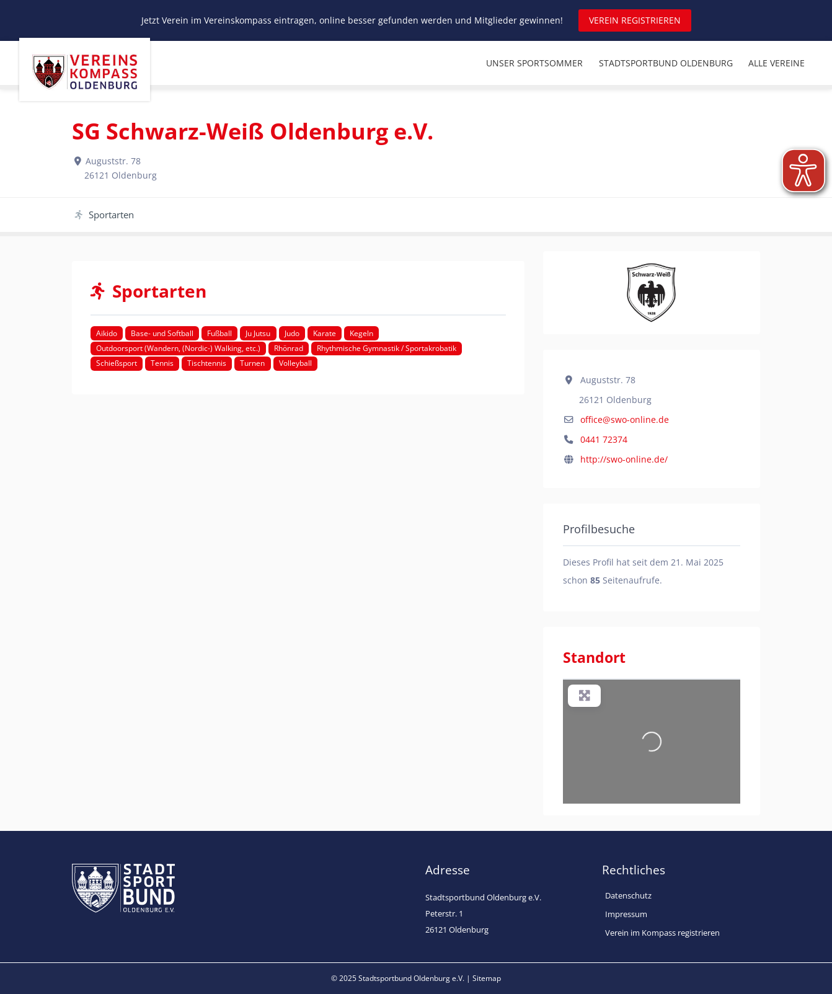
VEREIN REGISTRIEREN (635, 20)
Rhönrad (288, 348)
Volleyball (295, 363)
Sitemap (486, 978)
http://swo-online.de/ (624, 459)
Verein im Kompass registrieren (662, 932)
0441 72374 (603, 439)
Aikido (106, 333)
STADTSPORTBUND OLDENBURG (666, 63)
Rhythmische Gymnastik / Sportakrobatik (386, 348)
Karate (324, 333)
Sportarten (104, 214)
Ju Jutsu (258, 333)
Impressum (626, 914)
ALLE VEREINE (776, 63)
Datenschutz (628, 895)
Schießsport (116, 363)
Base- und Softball (162, 333)
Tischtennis (206, 363)
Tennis (162, 363)
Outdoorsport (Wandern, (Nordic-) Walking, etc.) (178, 348)
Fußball (219, 333)
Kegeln (361, 333)
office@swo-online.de (624, 419)
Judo (292, 333)
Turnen (252, 363)
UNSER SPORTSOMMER (534, 63)
